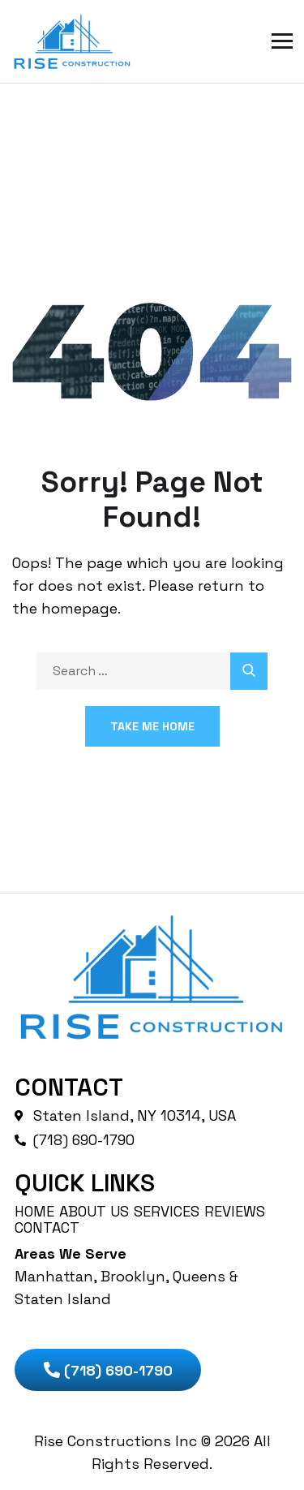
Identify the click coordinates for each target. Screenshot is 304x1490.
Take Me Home (152, 726)
